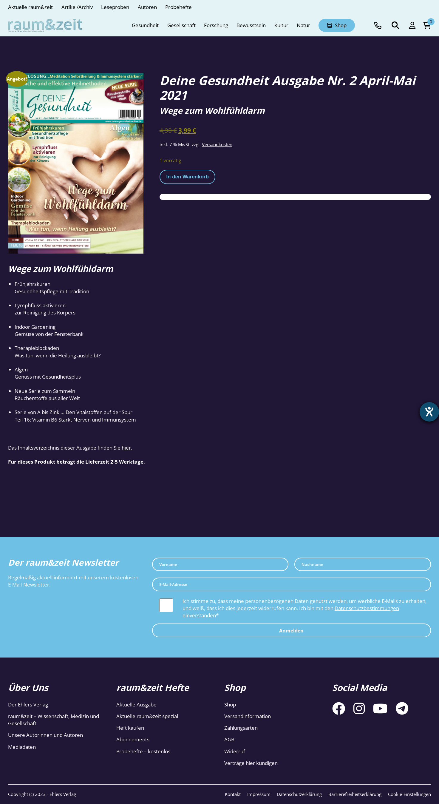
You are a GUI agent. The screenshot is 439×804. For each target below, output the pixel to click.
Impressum (258, 794)
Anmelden (291, 630)
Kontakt (233, 794)
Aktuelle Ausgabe (136, 704)
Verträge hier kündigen (251, 763)
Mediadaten (22, 746)
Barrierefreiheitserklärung (354, 794)
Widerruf (234, 751)
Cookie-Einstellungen (409, 794)
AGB (229, 739)
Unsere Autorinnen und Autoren (45, 735)
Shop (230, 704)
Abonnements (132, 739)
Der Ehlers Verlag (28, 704)
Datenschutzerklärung (299, 794)
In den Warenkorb (187, 177)
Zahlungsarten (241, 727)
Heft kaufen (130, 727)
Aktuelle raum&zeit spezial (147, 716)
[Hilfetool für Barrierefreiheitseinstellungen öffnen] (429, 412)
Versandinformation (247, 716)
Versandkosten (217, 144)
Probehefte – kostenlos (143, 751)
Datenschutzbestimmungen (367, 608)
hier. (127, 447)
